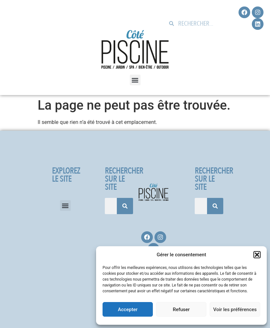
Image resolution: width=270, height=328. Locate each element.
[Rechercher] (125, 206)
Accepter (127, 309)
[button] (257, 254)
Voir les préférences (235, 309)
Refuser (181, 309)
